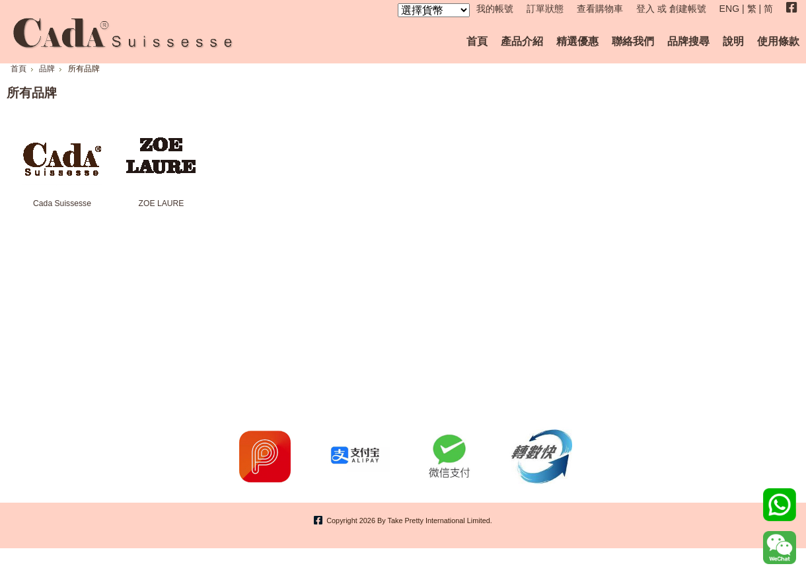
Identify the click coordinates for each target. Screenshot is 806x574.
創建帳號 (687, 8)
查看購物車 (600, 8)
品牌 (47, 68)
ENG (729, 8)
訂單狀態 (545, 8)
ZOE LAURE (161, 203)
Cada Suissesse (62, 203)
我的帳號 (494, 8)
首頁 (18, 68)
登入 (645, 8)
